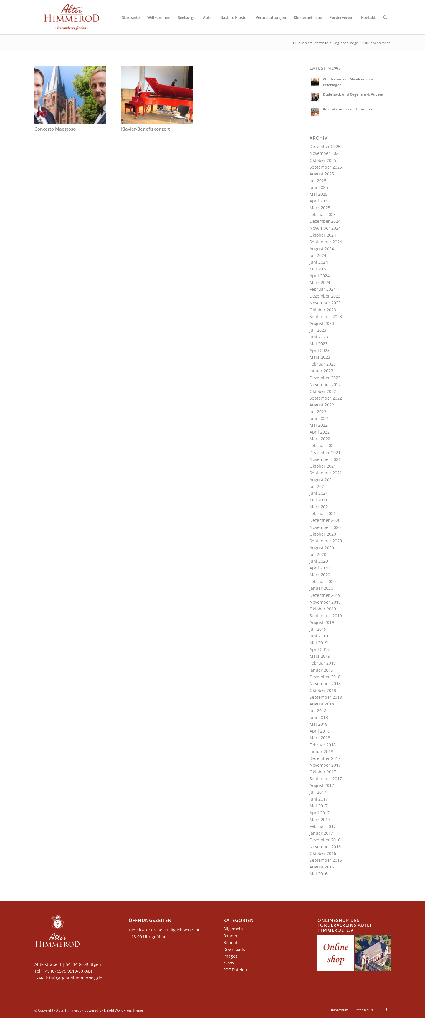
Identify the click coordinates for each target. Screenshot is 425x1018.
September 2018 (326, 697)
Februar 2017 (323, 826)
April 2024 (320, 275)
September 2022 (326, 398)
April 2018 (320, 731)
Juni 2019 (319, 636)
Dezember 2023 (325, 296)
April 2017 (320, 813)
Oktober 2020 (323, 534)
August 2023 (322, 323)
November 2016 (325, 846)
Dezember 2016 (325, 840)
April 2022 (320, 432)
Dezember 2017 (325, 758)
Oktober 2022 (323, 391)
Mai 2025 (319, 194)
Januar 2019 (321, 670)
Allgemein (233, 928)
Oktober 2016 (323, 853)
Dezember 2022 (325, 378)
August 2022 (322, 405)
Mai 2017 (319, 805)
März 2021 (320, 506)
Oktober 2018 (323, 690)
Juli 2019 (318, 629)
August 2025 (322, 174)
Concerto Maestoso (55, 129)
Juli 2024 (318, 255)
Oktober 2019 (323, 609)
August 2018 (322, 704)
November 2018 (325, 683)
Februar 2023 (323, 364)
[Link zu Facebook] (386, 1009)
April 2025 (320, 201)
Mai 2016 (319, 873)
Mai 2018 (319, 724)
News (228, 963)
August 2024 (322, 248)
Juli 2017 (318, 792)
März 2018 (320, 737)
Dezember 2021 (325, 452)
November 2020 (325, 527)
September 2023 (326, 316)
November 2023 (325, 302)
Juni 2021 (319, 493)
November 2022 (325, 384)
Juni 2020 (319, 561)
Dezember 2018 (325, 677)
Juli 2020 (318, 554)
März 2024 (320, 282)
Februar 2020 (323, 581)
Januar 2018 (321, 751)
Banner (230, 936)
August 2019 (322, 622)
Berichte (231, 942)
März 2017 (320, 819)
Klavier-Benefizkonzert (145, 129)
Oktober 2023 (323, 310)
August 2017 (322, 785)
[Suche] (385, 17)
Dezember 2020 (325, 520)
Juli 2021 (318, 486)
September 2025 (326, 167)
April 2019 (320, 649)
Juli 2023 (318, 330)
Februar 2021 (323, 513)
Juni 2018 (319, 717)
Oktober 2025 (323, 160)
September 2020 (326, 541)
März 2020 (320, 574)
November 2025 (325, 153)
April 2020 (320, 568)
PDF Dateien (235, 969)
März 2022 (320, 438)
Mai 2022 (319, 425)
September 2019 (326, 615)
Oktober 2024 (323, 235)
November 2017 (325, 765)
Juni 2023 (319, 337)
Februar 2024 (323, 289)
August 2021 (322, 479)
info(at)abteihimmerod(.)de (75, 978)
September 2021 (326, 473)
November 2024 (325, 228)
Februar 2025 (323, 214)
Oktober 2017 (323, 772)
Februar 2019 (323, 663)
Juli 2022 (318, 411)
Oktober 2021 (323, 466)
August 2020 (322, 547)
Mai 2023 (319, 343)
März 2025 (320, 207)
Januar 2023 (321, 370)
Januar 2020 (321, 588)
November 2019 (325, 602)
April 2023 (320, 350)
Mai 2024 (319, 269)
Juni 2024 (319, 262)
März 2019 (320, 656)
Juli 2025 (318, 180)
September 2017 (326, 778)
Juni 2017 (319, 799)
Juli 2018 (318, 710)
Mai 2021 (319, 500)
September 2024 (326, 242)
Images (230, 956)
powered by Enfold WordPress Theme (114, 1010)
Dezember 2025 (325, 146)
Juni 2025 (319, 187)
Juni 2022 (319, 418)
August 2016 (322, 867)
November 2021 (325, 459)
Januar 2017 (321, 833)
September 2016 (326, 860)
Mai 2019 (319, 642)
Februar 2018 (323, 745)
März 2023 (320, 357)
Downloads (234, 949)
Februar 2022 (323, 445)
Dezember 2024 (325, 221)
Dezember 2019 (325, 595)
